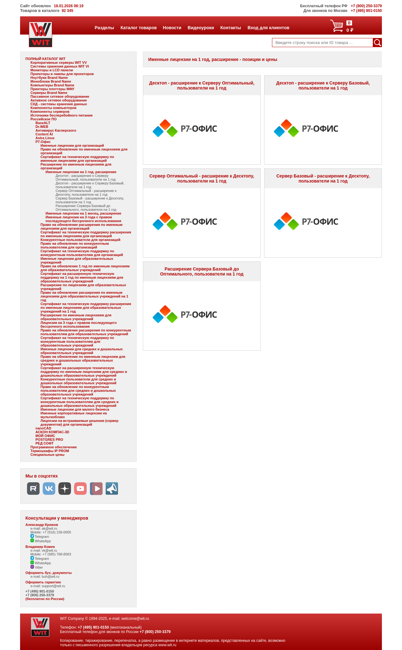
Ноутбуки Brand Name (49, 77)
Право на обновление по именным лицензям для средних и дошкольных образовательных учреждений (83, 360)
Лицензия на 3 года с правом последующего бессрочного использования (79, 324)
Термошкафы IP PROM (49, 451)
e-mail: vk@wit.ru (43, 550)
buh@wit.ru (50, 576)
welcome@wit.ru (135, 618)
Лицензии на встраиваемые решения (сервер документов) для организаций (79, 422)
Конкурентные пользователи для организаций (80, 240)
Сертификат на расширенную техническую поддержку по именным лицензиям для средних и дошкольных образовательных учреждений (84, 371)
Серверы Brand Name (48, 93)
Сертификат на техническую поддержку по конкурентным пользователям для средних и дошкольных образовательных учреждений (80, 401)
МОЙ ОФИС (45, 436)
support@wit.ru (53, 586)
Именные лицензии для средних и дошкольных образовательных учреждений (82, 351)
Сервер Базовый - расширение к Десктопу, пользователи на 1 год (90, 200)
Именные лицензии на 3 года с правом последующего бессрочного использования (83, 219)
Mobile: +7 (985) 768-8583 (50, 554)
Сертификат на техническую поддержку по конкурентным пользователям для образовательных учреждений (77, 341)
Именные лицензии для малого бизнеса (75, 409)
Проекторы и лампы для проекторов (62, 74)
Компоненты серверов (49, 111)
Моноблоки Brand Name (50, 81)
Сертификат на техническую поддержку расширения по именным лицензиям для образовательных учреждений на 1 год (86, 307)
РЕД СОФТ (44, 443)
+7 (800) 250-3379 (39, 595)
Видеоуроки (201, 27)
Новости (172, 27)
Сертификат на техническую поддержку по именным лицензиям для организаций (77, 158)
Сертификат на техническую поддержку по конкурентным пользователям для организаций (82, 253)
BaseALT (42, 123)
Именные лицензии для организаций (72, 145)
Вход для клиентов (268, 27)
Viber (36, 567)
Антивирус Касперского (55, 130)
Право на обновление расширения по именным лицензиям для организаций (81, 226)
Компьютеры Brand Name (52, 85)
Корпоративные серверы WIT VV (58, 62)
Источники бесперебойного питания (61, 115)
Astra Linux (45, 138)
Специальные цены (47, 454)
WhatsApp (40, 541)
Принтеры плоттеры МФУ (52, 89)
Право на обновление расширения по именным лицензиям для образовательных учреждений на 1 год (84, 296)
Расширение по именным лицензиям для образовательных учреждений (76, 317)
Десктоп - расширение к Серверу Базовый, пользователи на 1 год (90, 185)
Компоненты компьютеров (53, 108)
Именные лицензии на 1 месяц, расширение (83, 213)
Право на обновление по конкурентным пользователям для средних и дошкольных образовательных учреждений (78, 390)
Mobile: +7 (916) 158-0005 (50, 532)
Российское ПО (43, 119)
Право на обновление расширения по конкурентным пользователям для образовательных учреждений (86, 332)
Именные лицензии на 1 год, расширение (81, 172)
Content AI (44, 134)
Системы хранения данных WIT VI (59, 66)
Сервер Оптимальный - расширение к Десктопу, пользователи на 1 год (86, 192)
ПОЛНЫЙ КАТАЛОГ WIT (45, 59)
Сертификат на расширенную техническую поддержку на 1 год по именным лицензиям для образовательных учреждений (82, 277)
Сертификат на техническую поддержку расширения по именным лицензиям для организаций (86, 234)
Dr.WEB (41, 126)
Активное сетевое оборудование (58, 100)
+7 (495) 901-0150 (39, 591)
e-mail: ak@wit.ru (43, 528)
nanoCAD (43, 428)
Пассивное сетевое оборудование (59, 96)
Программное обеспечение (53, 447)
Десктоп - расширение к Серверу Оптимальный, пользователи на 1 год (86, 177)
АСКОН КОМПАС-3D (52, 432)
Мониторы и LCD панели (51, 70)
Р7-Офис (43, 142)
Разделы (104, 27)
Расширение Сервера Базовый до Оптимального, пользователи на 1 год (86, 207)
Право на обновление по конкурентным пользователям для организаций (75, 245)
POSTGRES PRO (49, 439)
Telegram (39, 536)
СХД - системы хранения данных (58, 104)
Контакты (230, 27)
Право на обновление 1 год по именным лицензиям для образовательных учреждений (85, 268)
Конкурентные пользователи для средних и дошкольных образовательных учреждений (79, 381)
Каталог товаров (138, 27)
